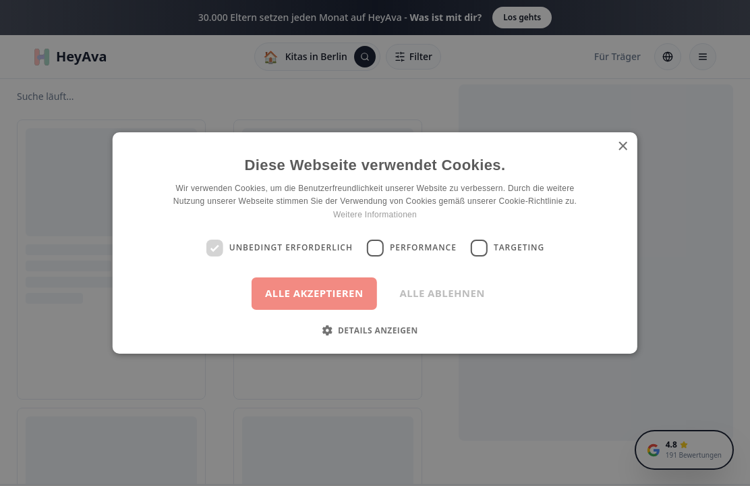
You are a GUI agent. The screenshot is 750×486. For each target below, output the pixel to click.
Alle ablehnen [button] (441, 293)
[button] (374, 330)
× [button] (622, 147)
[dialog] (375, 243)
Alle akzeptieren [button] (314, 293)
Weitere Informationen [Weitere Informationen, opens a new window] (375, 214)
